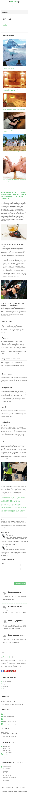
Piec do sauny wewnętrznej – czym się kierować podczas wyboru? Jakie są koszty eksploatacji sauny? (14, 108)
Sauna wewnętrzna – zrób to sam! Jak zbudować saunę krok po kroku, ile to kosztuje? (14, 89)
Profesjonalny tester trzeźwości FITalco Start (10, 503)
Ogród (2, 787)
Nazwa (2, 563)
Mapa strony (4, 791)
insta (11, 671)
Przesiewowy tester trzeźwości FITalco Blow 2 (11, 504)
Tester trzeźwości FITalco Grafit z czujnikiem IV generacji (13, 510)
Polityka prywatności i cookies (9, 721)
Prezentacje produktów (8, 27)
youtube (14, 671)
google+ (5, 671)
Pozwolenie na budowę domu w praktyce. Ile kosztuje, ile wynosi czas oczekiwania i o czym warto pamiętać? (14, 152)
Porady (4, 24)
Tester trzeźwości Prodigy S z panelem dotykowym (12, 511)
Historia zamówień (7, 681)
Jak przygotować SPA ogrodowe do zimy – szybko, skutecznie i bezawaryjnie (13, 67)
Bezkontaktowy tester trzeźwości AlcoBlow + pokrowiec (13, 498)
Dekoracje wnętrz (10, 787)
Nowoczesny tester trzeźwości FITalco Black (10, 501)
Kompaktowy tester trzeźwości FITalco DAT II (10, 500)
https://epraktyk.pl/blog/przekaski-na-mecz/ (15, 527)
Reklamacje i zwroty (7, 719)
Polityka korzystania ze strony (9, 724)
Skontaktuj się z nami (22, 791)
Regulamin (5, 714)
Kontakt (4, 688)
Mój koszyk (5, 686)
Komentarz (3, 571)
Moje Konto (5, 684)
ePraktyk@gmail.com (7, 755)
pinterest (8, 671)
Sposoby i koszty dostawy (8, 716)
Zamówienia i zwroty (12, 791)
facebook (2, 671)
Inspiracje (5, 25)
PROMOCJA (22, 787)
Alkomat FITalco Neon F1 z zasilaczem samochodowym (13, 497)
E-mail (2, 567)
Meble (16, 787)
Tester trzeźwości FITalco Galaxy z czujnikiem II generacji (13, 506)
